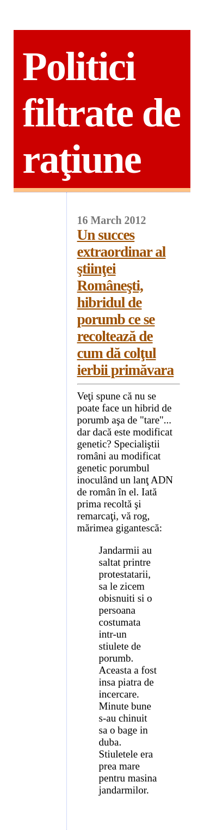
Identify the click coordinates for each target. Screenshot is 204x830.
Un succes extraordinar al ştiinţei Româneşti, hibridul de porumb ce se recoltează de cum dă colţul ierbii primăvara (125, 302)
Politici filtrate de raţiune (101, 112)
